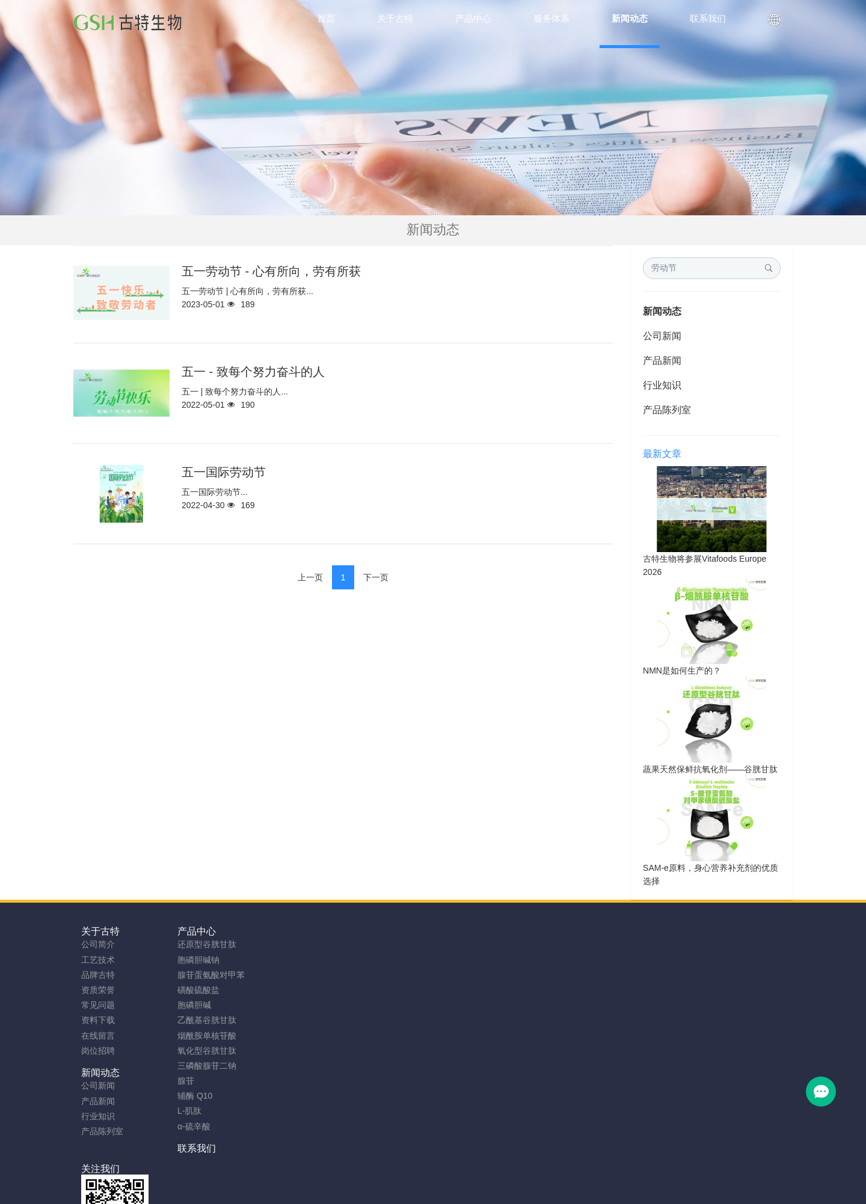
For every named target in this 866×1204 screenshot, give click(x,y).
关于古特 (100, 931)
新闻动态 (662, 311)
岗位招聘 (98, 1050)
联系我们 (370, 931)
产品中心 (190, 931)
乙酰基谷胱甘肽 (200, 1020)
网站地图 (393, 1175)
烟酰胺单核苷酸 (200, 1035)
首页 (326, 18)
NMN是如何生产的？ (682, 670)
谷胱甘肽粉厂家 (285, 1190)
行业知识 (662, 385)
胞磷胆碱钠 (192, 960)
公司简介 (98, 944)
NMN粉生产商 (350, 1190)
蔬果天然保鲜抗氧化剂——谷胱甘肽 (710, 769)
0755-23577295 (671, 956)
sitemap (354, 1175)
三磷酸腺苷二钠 (200, 1065)
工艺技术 (98, 960)
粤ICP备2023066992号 (483, 1175)
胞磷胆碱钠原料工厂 (423, 1190)
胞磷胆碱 (188, 1005)
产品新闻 (662, 360)
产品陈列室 (667, 410)
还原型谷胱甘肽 (200, 944)
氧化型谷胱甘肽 (200, 1050)
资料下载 (98, 1020)
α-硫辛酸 (187, 1126)
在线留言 (98, 1035)
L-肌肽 (183, 1111)
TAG (425, 1175)
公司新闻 (662, 336)
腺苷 (179, 1081)
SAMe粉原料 (586, 1190)
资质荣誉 (98, 990)
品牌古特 (98, 975)
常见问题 (98, 1005)
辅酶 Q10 (188, 1096)
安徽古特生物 (335, 1160)
